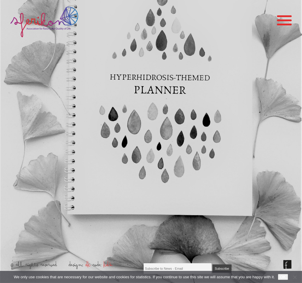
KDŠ (108, 266)
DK (88, 266)
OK (283, 277)
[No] (295, 277)
